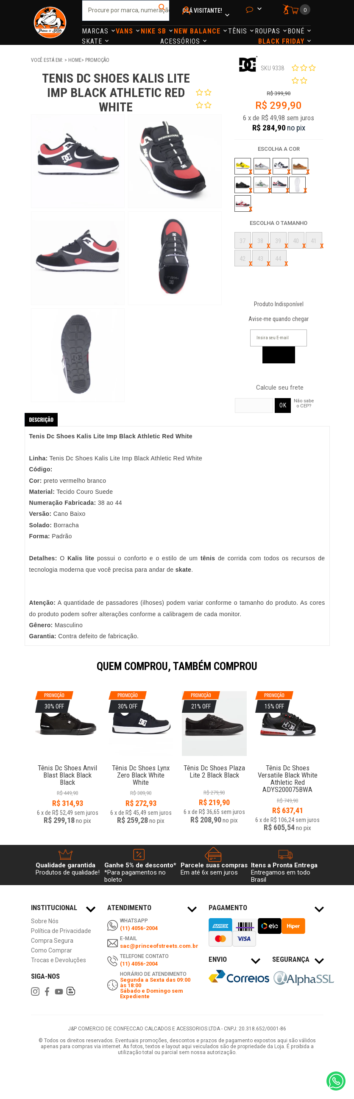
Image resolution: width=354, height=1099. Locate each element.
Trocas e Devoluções (58, 960)
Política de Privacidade (61, 931)
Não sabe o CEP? (304, 403)
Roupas (268, 31)
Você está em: (47, 60)
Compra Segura (52, 941)
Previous (26, 672)
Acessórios (181, 41)
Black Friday (282, 41)
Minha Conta (187, 21)
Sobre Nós (45, 921)
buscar (162, 10)
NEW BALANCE (198, 31)
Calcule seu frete (280, 388)
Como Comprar (51, 950)
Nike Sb (154, 31)
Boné (297, 31)
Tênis (238, 31)
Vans (125, 31)
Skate (93, 41)
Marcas (96, 31)
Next (327, 672)
